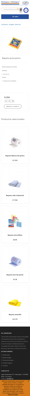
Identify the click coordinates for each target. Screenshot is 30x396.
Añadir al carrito (12, 106)
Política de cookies (13, 394)
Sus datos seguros (7, 363)
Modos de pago (6, 357)
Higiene (11, 24)
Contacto (5, 365)
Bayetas (18, 24)
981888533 (10, 378)
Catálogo (4, 24)
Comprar (15, 90)
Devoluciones (6, 355)
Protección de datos (8, 360)
